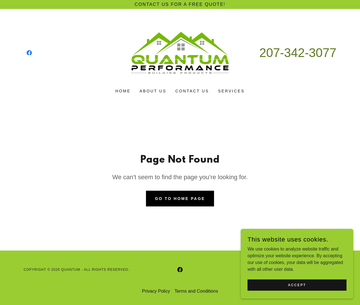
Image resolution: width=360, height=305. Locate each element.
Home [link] (122, 91)
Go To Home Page (180, 198)
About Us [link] (153, 91)
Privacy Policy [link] (156, 291)
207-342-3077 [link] (297, 53)
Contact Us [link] (192, 91)
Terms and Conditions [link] (196, 291)
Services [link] (231, 91)
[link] (29, 52)
